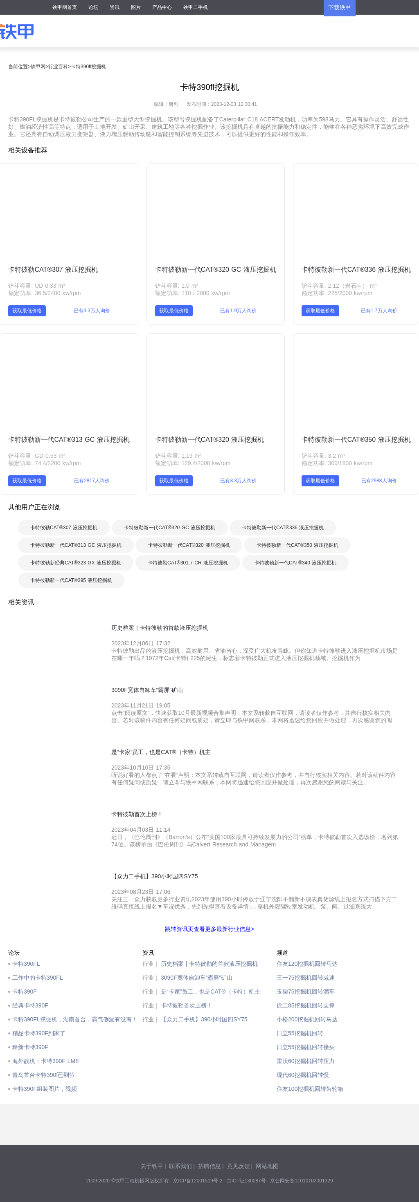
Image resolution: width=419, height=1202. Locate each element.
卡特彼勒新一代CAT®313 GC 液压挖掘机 (68, 439)
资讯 (114, 7)
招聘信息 (209, 1166)
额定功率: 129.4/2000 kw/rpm (193, 463)
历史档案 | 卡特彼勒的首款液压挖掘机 (209, 963)
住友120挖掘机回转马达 (307, 963)
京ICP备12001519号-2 (197, 1181)
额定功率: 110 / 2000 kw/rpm (192, 293)
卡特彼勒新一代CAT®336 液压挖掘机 (356, 269)
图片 (136, 7)
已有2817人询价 (92, 480)
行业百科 (58, 66)
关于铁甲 (151, 1166)
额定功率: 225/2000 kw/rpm (337, 293)
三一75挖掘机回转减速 (306, 977)
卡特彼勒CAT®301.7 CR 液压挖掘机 (188, 563)
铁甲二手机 (195, 7)
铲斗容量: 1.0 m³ (176, 285)
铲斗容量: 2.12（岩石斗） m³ (339, 285)
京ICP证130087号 (246, 1181)
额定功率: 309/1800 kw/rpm (337, 463)
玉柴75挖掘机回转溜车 (306, 991)
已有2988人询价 (379, 480)
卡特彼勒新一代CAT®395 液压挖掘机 (71, 580)
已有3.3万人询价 (92, 310)
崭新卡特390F (30, 1047)
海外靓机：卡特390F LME (45, 1061)
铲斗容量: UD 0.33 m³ (36, 285)
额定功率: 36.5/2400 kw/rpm (44, 293)
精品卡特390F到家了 (38, 1033)
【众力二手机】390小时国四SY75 (204, 1019)
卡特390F (24, 991)
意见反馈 (238, 1166)
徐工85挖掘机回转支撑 (306, 1005)
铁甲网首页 (64, 7)
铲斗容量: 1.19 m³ (178, 455)
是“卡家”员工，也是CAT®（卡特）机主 (210, 991)
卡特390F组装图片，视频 (44, 1089)
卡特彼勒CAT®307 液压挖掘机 (53, 269)
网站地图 (267, 1166)
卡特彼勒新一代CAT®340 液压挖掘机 (295, 563)
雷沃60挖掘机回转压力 (306, 1061)
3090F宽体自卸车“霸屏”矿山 (196, 977)
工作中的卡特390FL (37, 977)
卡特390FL (26, 963)
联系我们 (180, 1166)
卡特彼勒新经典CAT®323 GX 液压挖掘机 (75, 563)
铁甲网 (38, 66)
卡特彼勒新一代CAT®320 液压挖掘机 (209, 439)
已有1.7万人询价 (379, 310)
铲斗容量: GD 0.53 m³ (36, 455)
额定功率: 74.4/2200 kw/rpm (44, 463)
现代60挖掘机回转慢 (303, 1075)
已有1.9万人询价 (238, 310)
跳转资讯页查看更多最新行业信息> (209, 929)
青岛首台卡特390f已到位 (43, 1075)
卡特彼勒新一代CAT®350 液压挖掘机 (356, 439)
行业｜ (151, 963)
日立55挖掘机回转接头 (306, 1047)
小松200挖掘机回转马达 (307, 1019)
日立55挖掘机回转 (300, 1033)
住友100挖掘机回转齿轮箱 (310, 1089)
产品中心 (162, 7)
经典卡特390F (30, 1005)
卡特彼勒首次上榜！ (186, 1005)
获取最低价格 (27, 310)
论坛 (93, 7)
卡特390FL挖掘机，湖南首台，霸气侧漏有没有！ (74, 1019)
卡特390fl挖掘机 (88, 66)
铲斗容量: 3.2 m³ (323, 455)
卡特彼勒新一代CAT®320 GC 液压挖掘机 (215, 269)
